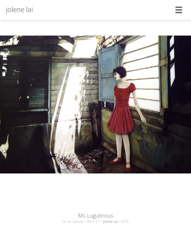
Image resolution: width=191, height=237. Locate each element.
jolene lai (19, 9)
